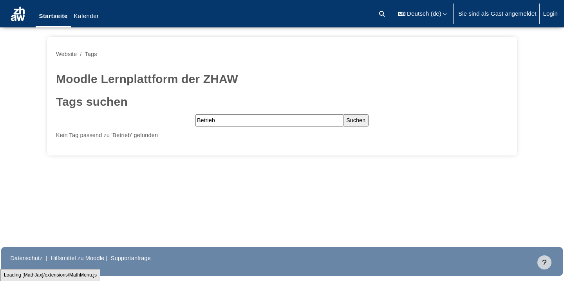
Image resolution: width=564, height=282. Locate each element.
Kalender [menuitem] (86, 16)
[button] (382, 13)
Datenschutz (44, 258)
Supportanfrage (152, 258)
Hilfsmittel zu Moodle (97, 258)
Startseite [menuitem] (53, 16)
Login (550, 13)
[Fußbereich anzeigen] (544, 262)
